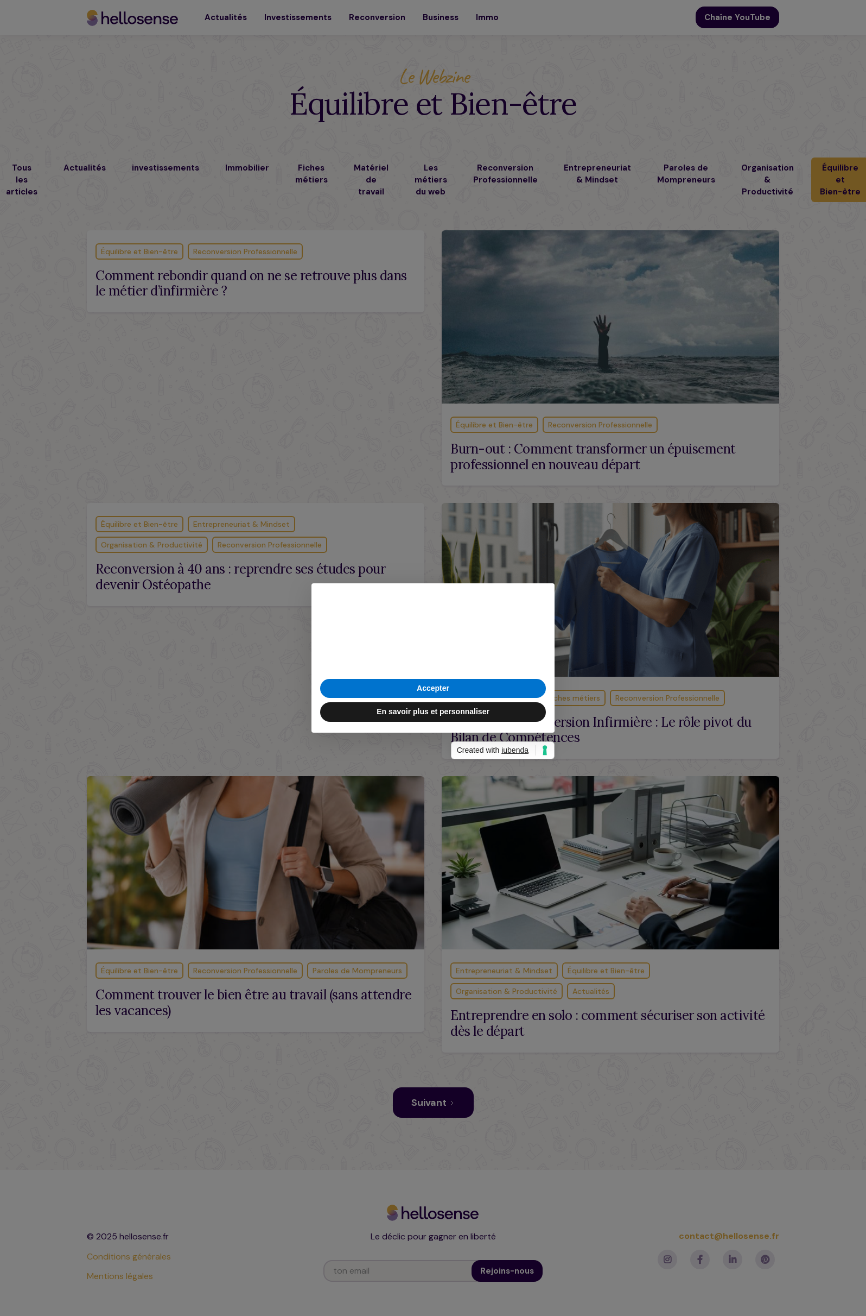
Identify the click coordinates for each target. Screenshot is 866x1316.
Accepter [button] (433, 688)
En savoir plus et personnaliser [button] (433, 711)
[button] (540, 600)
